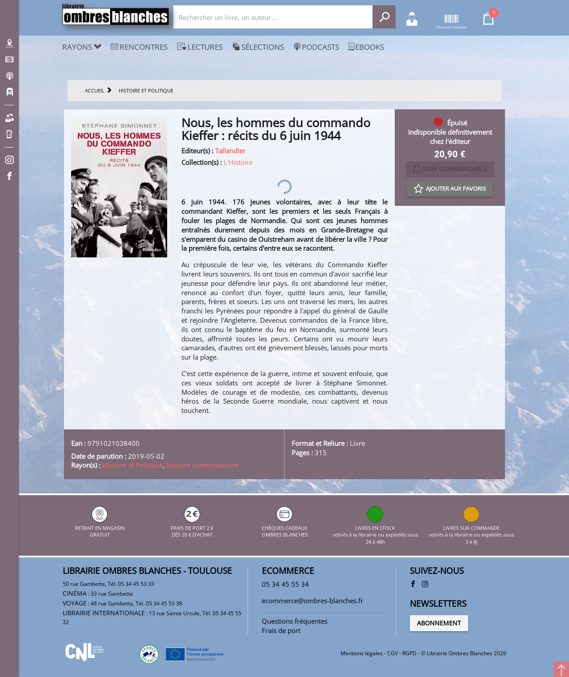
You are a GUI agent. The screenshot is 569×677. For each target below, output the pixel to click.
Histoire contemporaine (202, 465)
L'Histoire (238, 162)
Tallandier (230, 150)
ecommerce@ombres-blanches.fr (312, 600)
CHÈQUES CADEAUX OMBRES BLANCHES (285, 527)
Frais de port (281, 630)
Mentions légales (362, 653)
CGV (392, 653)
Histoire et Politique (132, 465)
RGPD (409, 653)
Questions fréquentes (295, 621)
